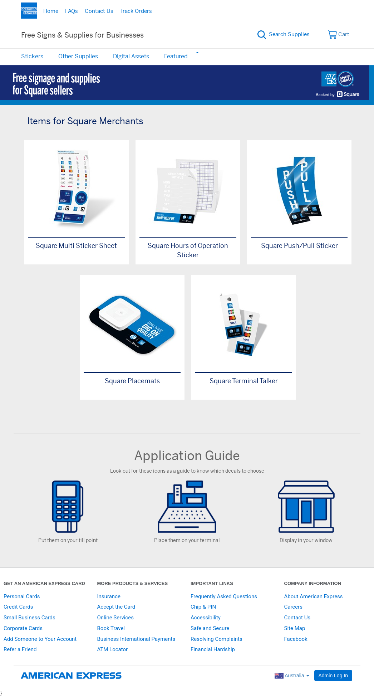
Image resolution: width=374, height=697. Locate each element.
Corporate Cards (23, 628)
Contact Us (99, 11)
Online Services (115, 617)
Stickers (32, 56)
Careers (293, 607)
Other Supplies (78, 56)
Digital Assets (131, 56)
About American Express (313, 596)
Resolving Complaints (216, 639)
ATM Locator (112, 649)
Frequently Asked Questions (224, 596)
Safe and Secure (210, 628)
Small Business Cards (29, 617)
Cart (339, 34)
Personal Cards (22, 596)
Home (50, 11)
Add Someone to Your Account (40, 639)
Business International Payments (136, 639)
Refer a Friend (20, 649)
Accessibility (206, 617)
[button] (197, 52)
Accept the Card (116, 607)
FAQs (71, 11)
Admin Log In (333, 675)
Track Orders (136, 11)
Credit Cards (18, 607)
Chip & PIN (203, 607)
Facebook (295, 639)
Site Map (294, 628)
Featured (176, 56)
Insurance (108, 596)
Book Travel (111, 628)
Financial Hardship (213, 649)
